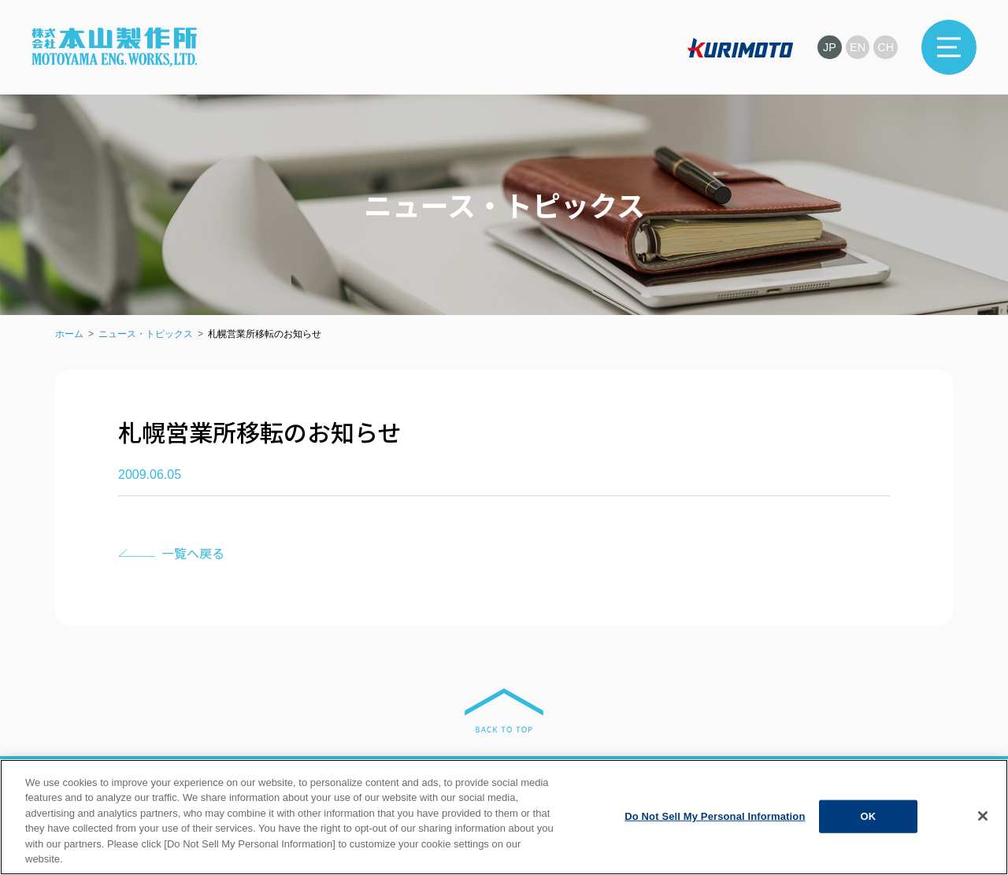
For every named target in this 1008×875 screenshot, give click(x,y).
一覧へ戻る (192, 552)
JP (827, 47)
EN (856, 47)
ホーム (69, 333)
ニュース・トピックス (145, 333)
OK (868, 829)
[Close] (982, 828)
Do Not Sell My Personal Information (714, 829)
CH (885, 47)
